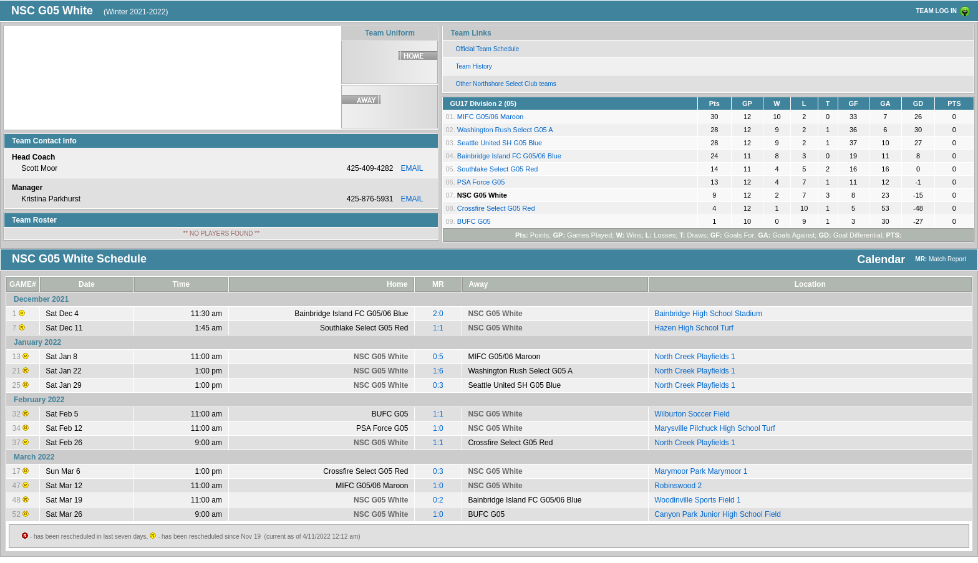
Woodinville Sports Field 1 (697, 500)
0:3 (438, 385)
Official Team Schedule (487, 49)
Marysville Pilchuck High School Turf (714, 428)
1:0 (438, 428)
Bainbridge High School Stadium (708, 313)
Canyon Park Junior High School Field (717, 514)
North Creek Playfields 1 (694, 356)
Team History (473, 66)
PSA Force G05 (481, 182)
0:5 (438, 356)
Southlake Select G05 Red (497, 169)
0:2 (438, 500)
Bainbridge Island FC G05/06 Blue (509, 156)
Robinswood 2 (678, 485)
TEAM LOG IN (936, 10)
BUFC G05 (474, 221)
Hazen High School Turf (694, 328)
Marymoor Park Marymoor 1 (700, 471)
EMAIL (411, 168)
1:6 (438, 371)
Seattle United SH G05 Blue (499, 143)
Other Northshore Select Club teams (505, 83)
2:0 (438, 313)
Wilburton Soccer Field (692, 414)
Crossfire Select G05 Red (496, 208)
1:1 (438, 328)
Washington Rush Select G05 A (505, 129)
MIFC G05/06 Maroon (490, 116)
